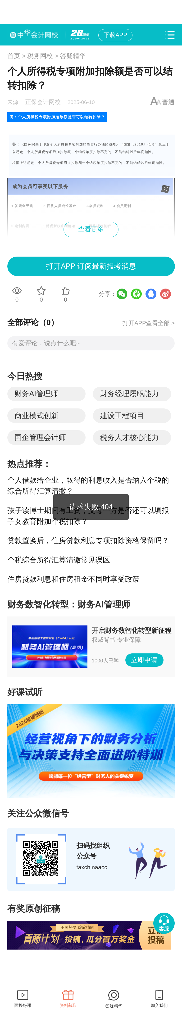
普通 (168, 102)
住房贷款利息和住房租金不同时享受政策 (73, 579)
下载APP (115, 35)
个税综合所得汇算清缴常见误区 (58, 560)
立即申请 (144, 660)
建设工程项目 (122, 416)
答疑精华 (73, 55)
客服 (164, 928)
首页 (13, 55)
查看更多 (91, 229)
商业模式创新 (36, 416)
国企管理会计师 (40, 437)
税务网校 (40, 55)
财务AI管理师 (36, 393)
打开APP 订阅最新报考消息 (91, 266)
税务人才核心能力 (129, 437)
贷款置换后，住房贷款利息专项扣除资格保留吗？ (88, 540)
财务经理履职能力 (129, 393)
